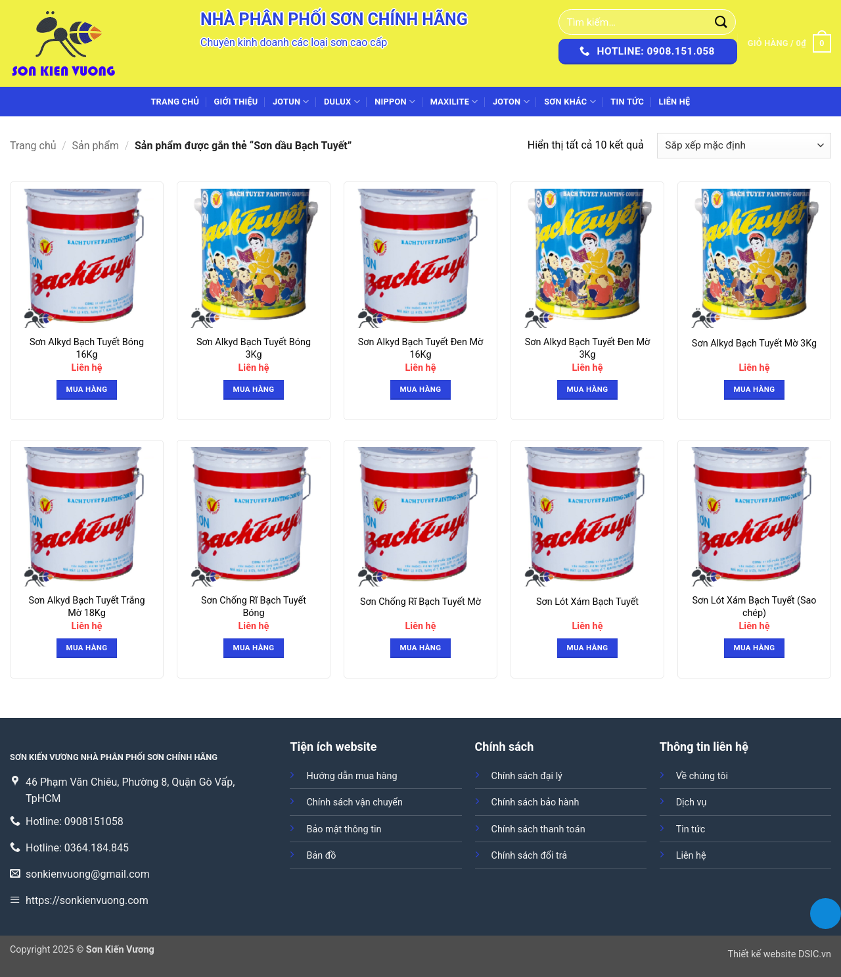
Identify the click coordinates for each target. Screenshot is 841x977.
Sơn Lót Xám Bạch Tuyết (587, 602)
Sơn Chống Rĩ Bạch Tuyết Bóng (253, 607)
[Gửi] (721, 22)
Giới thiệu (236, 102)
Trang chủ (174, 102)
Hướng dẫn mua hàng (351, 776)
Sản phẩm (96, 145)
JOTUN (291, 101)
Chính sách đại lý (526, 776)
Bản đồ (321, 855)
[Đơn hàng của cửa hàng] (744, 145)
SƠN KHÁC (570, 101)
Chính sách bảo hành (535, 802)
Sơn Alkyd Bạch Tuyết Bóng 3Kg (253, 348)
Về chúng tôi (702, 776)
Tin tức (627, 102)
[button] (789, 43)
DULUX (342, 101)
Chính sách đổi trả (529, 855)
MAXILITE (454, 101)
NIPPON (395, 101)
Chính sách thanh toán (538, 829)
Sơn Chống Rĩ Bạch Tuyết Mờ (420, 602)
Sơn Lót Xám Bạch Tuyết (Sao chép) (754, 607)
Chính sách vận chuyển (354, 802)
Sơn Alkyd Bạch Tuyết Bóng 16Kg (87, 348)
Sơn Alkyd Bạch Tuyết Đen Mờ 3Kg (587, 348)
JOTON (511, 101)
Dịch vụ (691, 802)
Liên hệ (674, 102)
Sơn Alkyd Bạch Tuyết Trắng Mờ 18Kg (86, 607)
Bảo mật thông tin (343, 829)
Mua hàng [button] (87, 389)
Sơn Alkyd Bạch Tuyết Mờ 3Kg (754, 343)
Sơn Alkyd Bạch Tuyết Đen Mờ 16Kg (421, 348)
